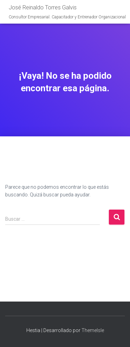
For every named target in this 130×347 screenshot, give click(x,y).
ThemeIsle (92, 330)
